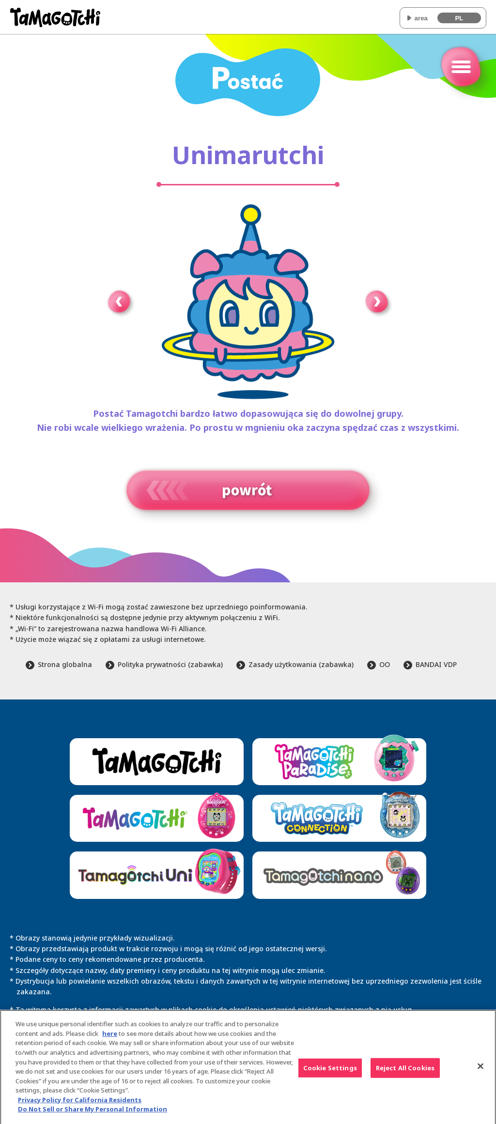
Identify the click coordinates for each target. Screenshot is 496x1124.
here (109, 1037)
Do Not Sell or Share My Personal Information (92, 1113)
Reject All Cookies (405, 1072)
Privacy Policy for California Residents (79, 1104)
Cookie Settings (330, 1072)
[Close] (480, 1070)
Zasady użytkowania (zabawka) (301, 664)
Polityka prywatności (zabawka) (170, 664)
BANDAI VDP (436, 664)
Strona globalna (65, 664)
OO (384, 664)
